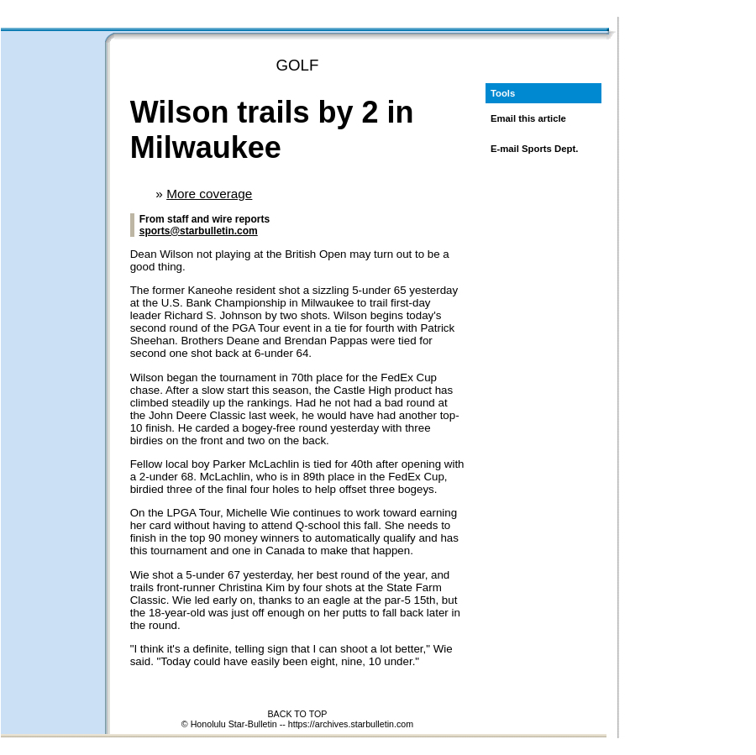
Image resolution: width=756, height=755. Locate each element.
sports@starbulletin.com (198, 231)
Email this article (528, 118)
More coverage (209, 193)
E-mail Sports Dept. (535, 149)
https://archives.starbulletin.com (350, 724)
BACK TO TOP (298, 714)
